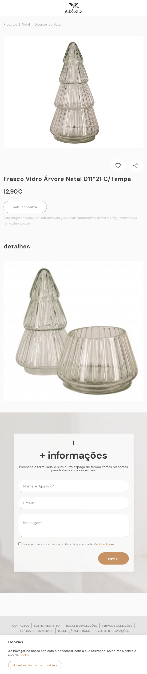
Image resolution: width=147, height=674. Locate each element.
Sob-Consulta (25, 207)
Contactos (20, 626)
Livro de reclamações (112, 631)
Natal (26, 24)
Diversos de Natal (48, 24)
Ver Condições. (104, 544)
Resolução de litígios (74, 631)
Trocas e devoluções (80, 626)
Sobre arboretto (47, 626)
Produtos (10, 24)
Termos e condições (117, 626)
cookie (24, 655)
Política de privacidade (36, 631)
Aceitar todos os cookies (35, 665)
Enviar (113, 558)
